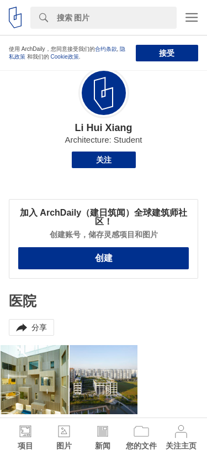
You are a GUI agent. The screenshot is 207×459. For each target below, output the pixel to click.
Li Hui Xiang (103, 127)
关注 (104, 159)
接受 (166, 53)
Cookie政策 (65, 57)
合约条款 (106, 49)
